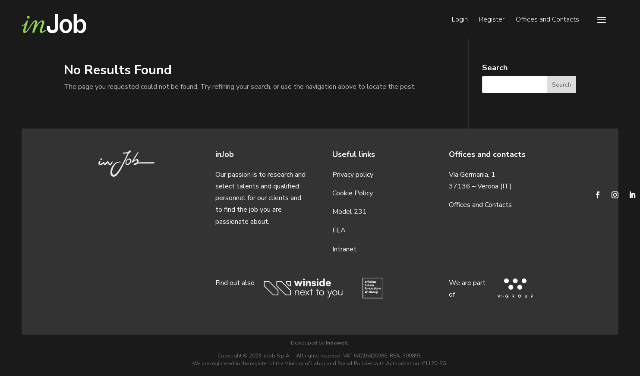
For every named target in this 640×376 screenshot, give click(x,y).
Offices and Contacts (547, 20)
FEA (339, 230)
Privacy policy (352, 174)
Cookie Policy (352, 193)
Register (491, 20)
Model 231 (349, 211)
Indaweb (337, 342)
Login (460, 20)
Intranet (344, 249)
